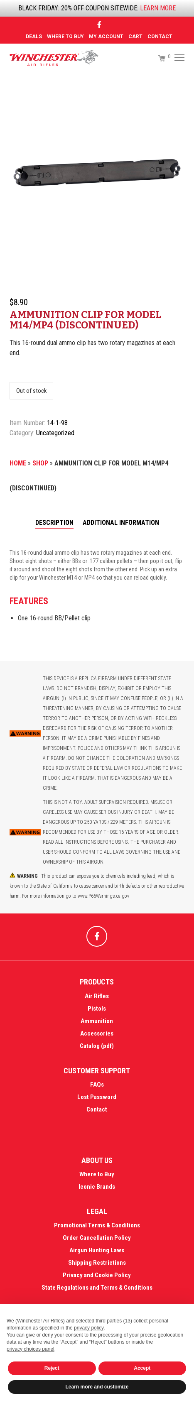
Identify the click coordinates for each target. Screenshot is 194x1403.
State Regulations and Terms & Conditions (97, 1287)
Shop (40, 463)
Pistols (97, 1008)
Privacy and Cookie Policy (97, 1275)
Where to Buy (65, 36)
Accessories (96, 1033)
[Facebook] (99, 24)
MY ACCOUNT (106, 36)
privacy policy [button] (88, 1328)
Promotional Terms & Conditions (97, 1225)
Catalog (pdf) (97, 1046)
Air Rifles (97, 996)
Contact (159, 36)
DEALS (34, 36)
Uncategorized (55, 433)
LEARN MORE (158, 8)
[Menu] (178, 58)
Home (18, 463)
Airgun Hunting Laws (96, 1250)
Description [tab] (54, 522)
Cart (135, 36)
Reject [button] (51, 1368)
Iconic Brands (97, 1186)
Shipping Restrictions (97, 1262)
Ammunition (97, 1021)
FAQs (97, 1084)
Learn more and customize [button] (96, 1387)
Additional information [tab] (121, 522)
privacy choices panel (30, 1349)
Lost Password (96, 1097)
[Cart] (158, 58)
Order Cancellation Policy (97, 1237)
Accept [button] (142, 1368)
